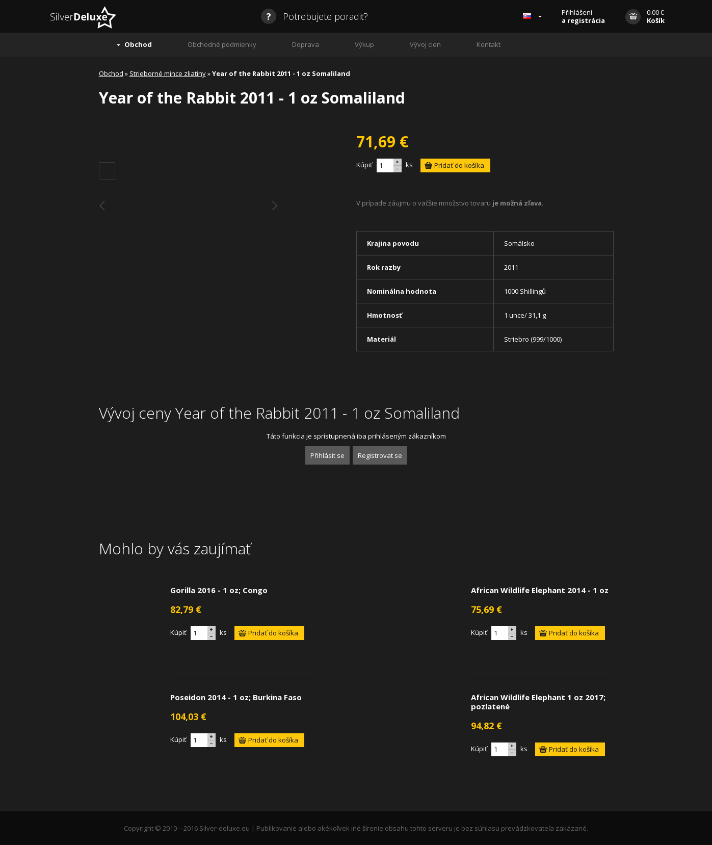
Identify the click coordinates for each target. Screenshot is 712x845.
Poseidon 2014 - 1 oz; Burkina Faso (236, 697)
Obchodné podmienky (222, 44)
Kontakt (488, 44)
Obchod (138, 44)
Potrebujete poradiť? (314, 16)
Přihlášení (583, 16)
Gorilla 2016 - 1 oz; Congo (219, 590)
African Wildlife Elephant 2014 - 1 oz (540, 590)
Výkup (364, 44)
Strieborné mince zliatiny (167, 73)
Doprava (305, 44)
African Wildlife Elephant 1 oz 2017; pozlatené (538, 701)
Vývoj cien (425, 44)
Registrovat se (380, 455)
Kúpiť (364, 164)
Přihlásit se (327, 455)
